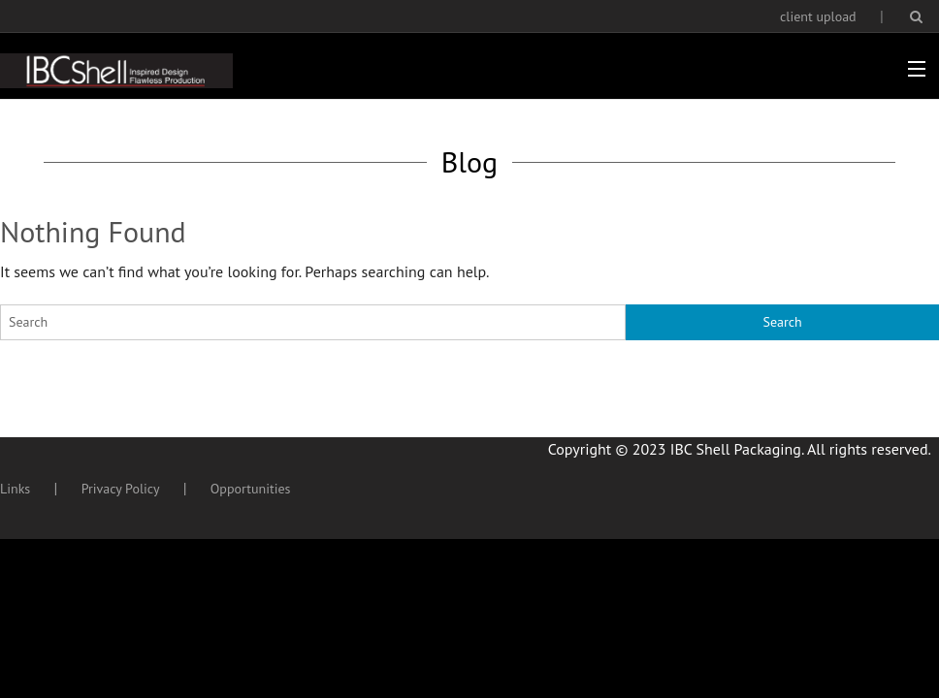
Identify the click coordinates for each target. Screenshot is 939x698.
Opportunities (250, 488)
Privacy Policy (120, 488)
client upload (818, 16)
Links (15, 488)
